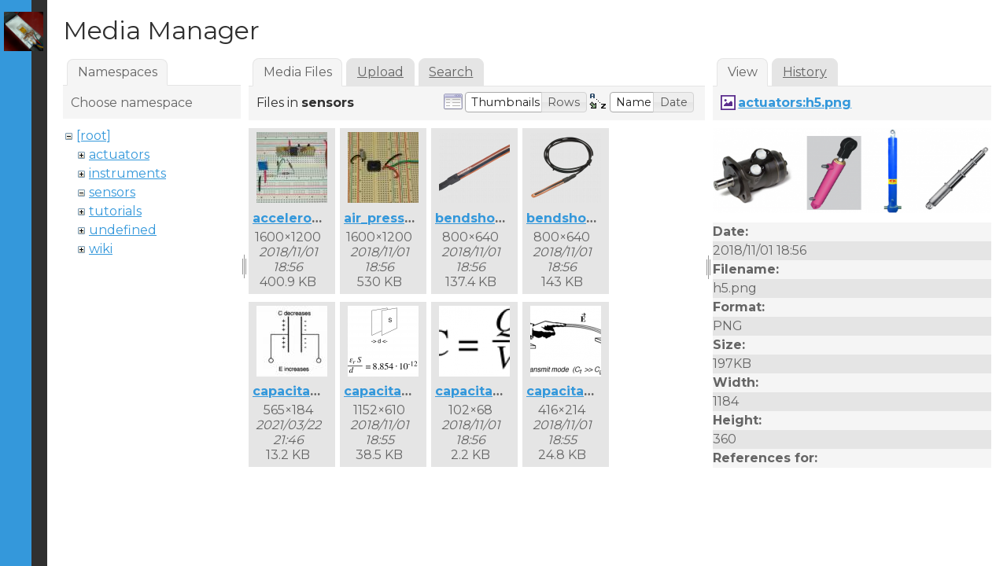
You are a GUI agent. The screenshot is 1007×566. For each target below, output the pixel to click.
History (805, 71)
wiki (101, 248)
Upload (380, 71)
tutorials (115, 211)
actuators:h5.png (794, 102)
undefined (123, 229)
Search (451, 71)
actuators (119, 154)
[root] (93, 135)
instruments (127, 173)
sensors (112, 192)
